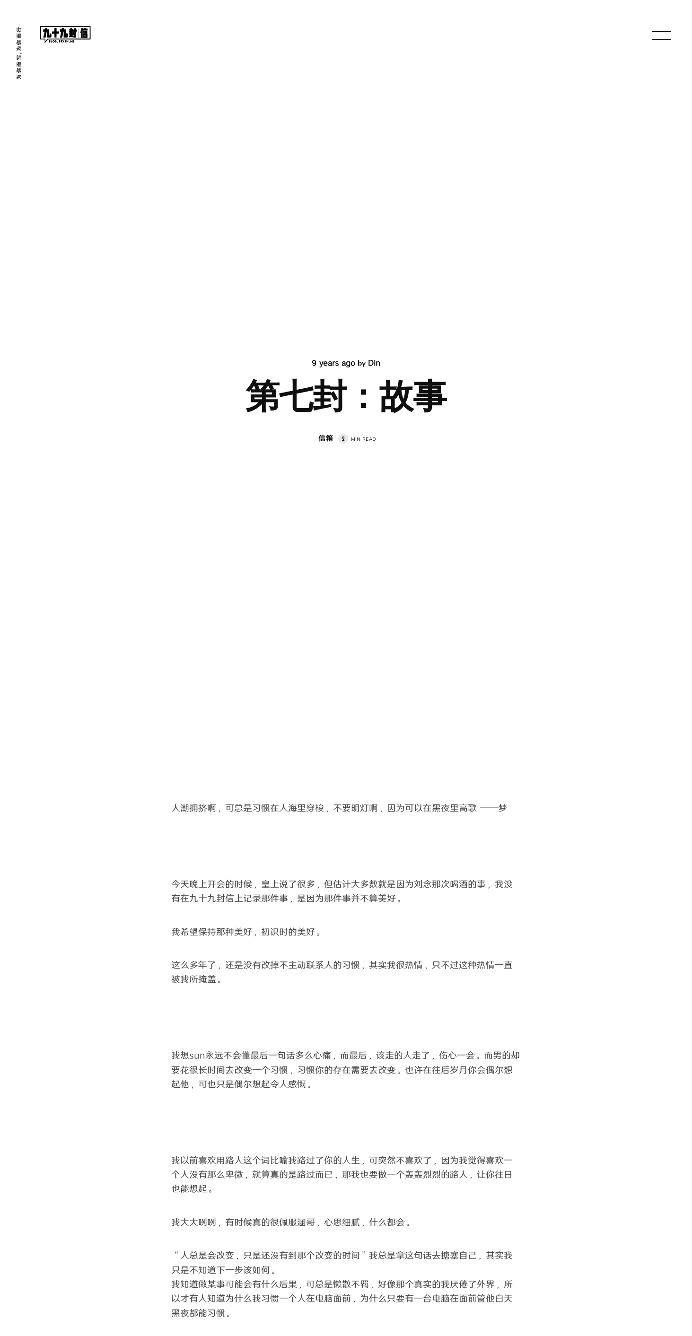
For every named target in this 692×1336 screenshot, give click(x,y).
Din (374, 363)
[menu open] (661, 35)
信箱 (325, 438)
